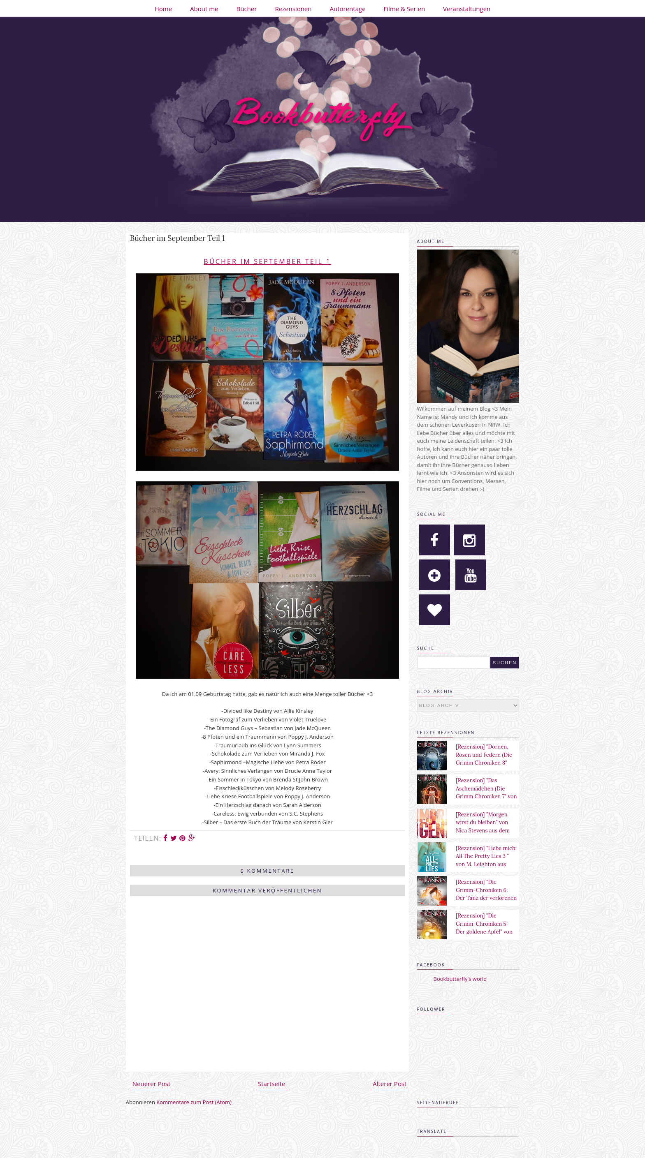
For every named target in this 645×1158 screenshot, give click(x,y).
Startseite (271, 1083)
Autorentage (348, 9)
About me (204, 9)
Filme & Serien (404, 9)
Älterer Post (389, 1083)
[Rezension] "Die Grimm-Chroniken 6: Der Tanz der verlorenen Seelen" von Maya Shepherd (486, 898)
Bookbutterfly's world (460, 978)
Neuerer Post (151, 1083)
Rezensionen (293, 9)
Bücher (247, 9)
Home (163, 9)
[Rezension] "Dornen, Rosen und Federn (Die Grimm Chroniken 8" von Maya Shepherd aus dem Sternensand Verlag (486, 762)
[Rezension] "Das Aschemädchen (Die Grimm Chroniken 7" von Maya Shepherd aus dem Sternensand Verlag (486, 796)
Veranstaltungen (466, 9)
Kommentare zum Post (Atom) (194, 1102)
